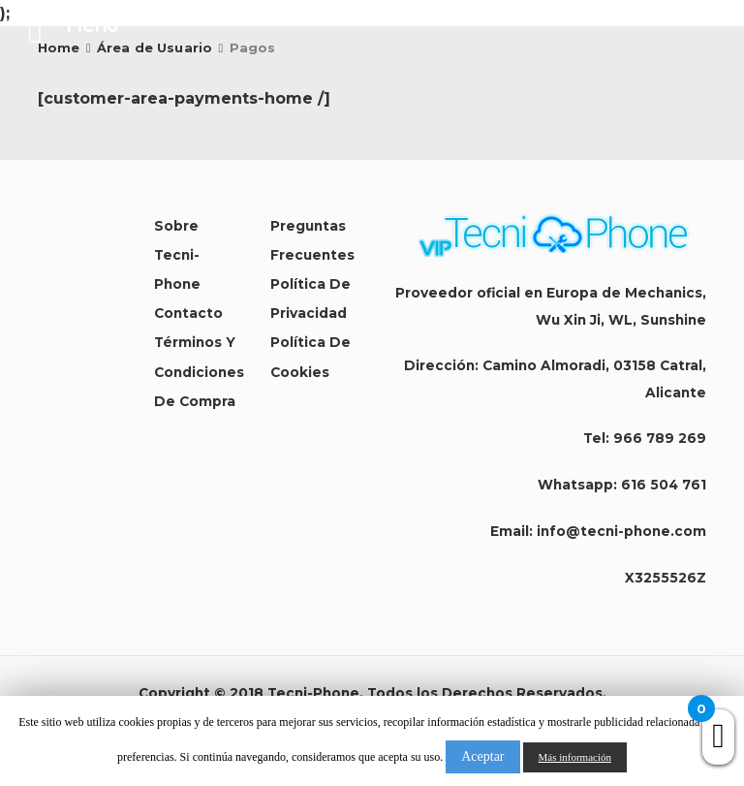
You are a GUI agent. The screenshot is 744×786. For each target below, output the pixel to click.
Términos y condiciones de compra (199, 371)
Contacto (188, 313)
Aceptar (482, 756)
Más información (575, 757)
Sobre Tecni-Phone (177, 255)
